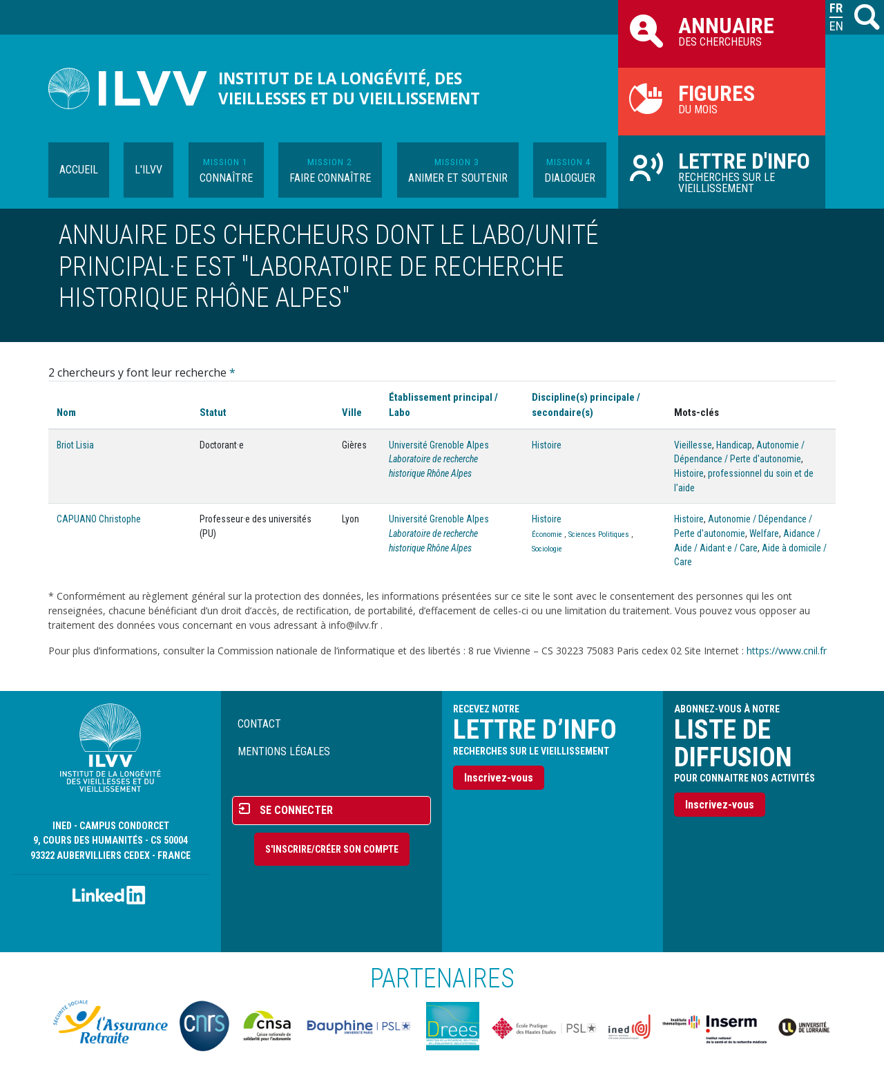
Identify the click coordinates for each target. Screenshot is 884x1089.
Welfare (764, 533)
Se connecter (296, 810)
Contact (259, 723)
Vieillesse (693, 445)
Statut (213, 412)
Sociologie (547, 548)
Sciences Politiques (598, 534)
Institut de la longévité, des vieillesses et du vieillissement (349, 88)
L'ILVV (148, 169)
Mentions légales (284, 751)
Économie (547, 534)
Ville (352, 412)
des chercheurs (721, 30)
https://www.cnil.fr (787, 650)
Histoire (546, 445)
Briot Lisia (75, 445)
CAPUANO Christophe (99, 518)
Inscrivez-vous (498, 777)
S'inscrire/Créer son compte (331, 849)
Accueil (78, 169)
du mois (721, 98)
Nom (66, 412)
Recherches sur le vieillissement (721, 171)
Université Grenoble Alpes (439, 445)
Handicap (734, 445)
